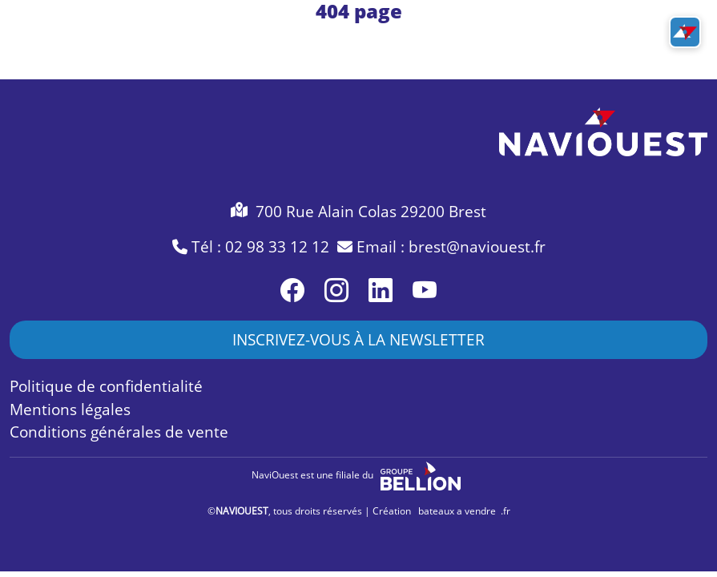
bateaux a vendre (457, 511)
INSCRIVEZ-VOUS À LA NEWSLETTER (358, 339)
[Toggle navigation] (685, 32)
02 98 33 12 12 (277, 246)
